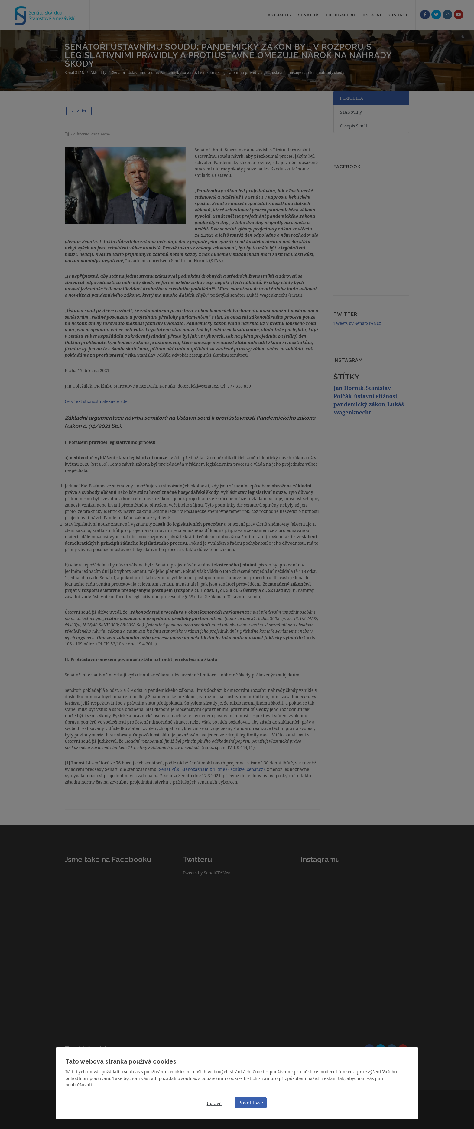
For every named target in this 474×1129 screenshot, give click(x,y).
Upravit (214, 1103)
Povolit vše (250, 1102)
